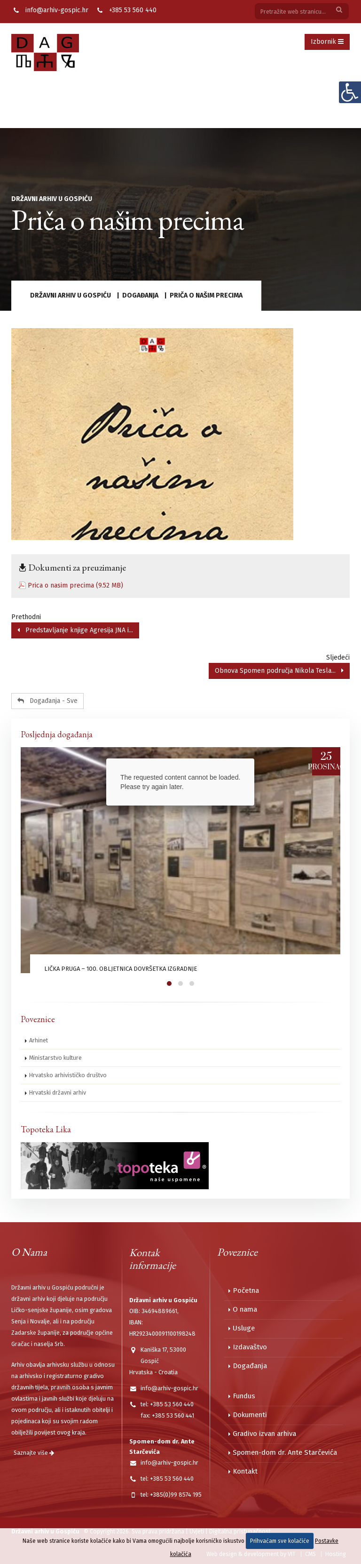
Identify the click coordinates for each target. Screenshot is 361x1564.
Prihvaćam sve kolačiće (279, 1541)
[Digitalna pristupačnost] (349, 92)
